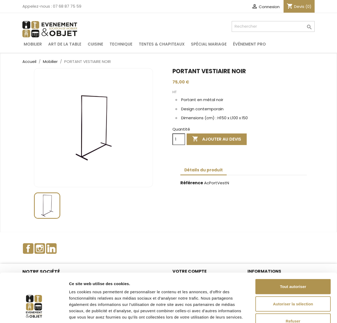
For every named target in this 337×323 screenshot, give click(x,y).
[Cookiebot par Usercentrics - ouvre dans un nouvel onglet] (34, 313)
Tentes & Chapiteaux (162, 44)
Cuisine (95, 44)
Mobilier (33, 44)
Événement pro (249, 44)
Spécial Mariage (209, 44)
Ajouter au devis (216, 139)
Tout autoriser (293, 254)
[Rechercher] (273, 26)
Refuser (293, 288)
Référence (191, 183)
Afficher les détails (290, 312)
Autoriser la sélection (293, 271)
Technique (121, 44)
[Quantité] (178, 139)
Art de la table (64, 44)
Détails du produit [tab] (203, 170)
